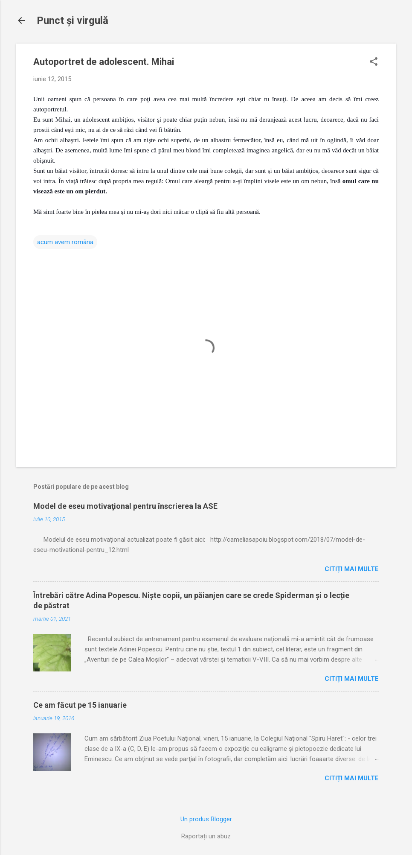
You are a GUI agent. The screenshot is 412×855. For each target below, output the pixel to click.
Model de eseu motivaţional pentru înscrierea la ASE (125, 506)
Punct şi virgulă (72, 20)
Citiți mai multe (352, 569)
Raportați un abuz (206, 836)
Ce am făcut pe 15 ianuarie (80, 704)
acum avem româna (65, 242)
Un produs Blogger (206, 819)
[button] (373, 62)
